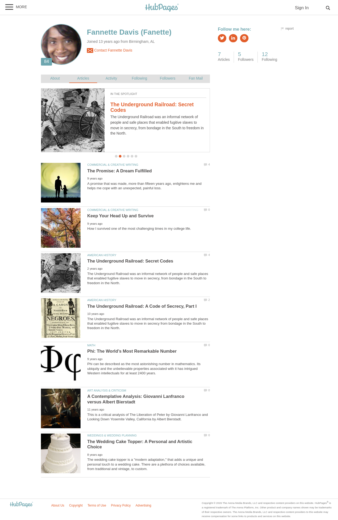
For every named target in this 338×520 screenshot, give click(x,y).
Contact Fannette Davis (109, 50)
